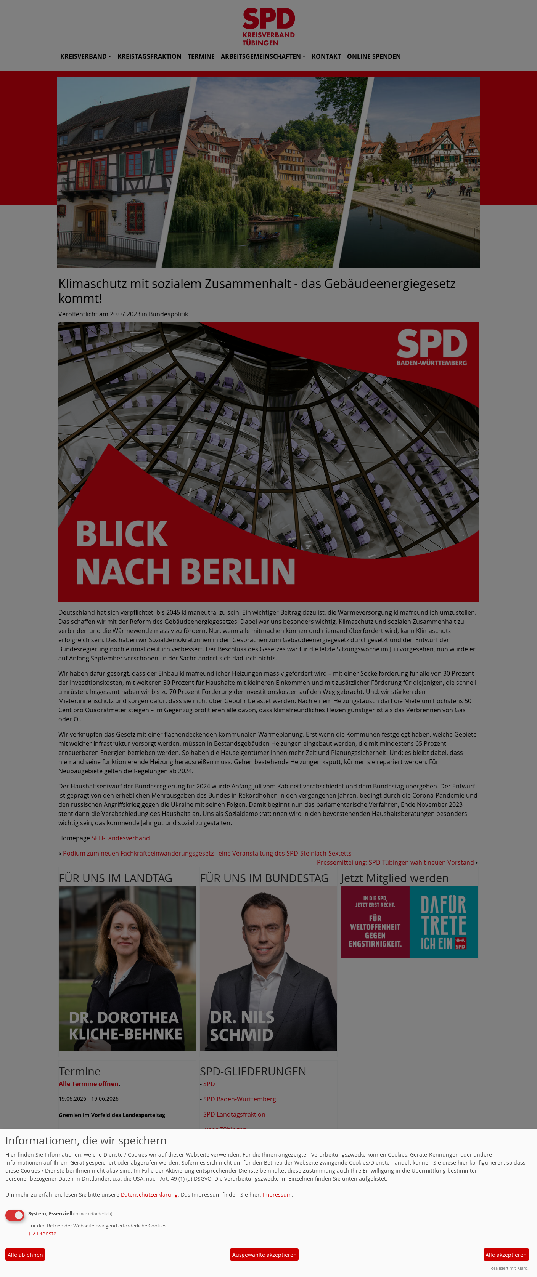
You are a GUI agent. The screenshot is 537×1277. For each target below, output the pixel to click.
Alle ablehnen (25, 1254)
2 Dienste (42, 1233)
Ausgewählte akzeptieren (264, 1254)
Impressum (277, 1194)
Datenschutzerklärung (149, 1194)
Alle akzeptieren (506, 1254)
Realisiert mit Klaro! (509, 1268)
